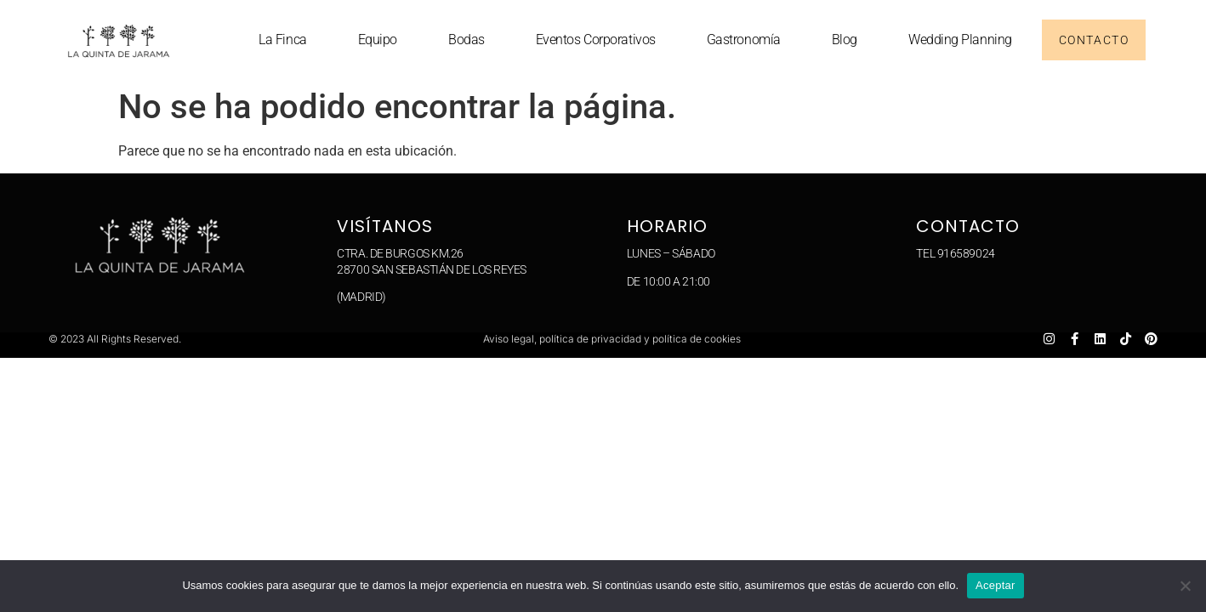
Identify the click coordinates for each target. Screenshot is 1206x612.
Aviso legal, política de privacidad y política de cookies (612, 338)
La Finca (282, 39)
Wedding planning (960, 39)
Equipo (377, 39)
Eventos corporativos (596, 39)
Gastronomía (744, 39)
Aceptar (995, 585)
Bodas (466, 39)
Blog (844, 39)
